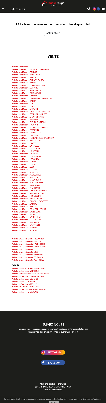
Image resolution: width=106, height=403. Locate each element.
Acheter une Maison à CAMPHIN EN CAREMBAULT (32, 99)
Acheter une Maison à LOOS (23, 167)
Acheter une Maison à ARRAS (24, 77)
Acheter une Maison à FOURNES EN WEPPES (30, 127)
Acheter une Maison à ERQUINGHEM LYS (28, 117)
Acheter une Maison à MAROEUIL (25, 172)
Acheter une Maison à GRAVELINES (26, 135)
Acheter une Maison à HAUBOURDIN (26, 141)
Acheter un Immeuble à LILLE (23, 282)
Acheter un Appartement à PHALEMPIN (27, 255)
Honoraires (61, 384)
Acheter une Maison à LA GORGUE (25, 151)
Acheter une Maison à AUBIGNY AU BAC (28, 80)
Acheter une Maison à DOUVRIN (24, 106)
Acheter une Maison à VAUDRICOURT (26, 212)
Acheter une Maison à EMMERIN (25, 109)
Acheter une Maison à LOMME (24, 164)
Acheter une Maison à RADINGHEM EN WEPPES (31, 191)
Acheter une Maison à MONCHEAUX (26, 180)
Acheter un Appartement (25, 235)
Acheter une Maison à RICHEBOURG (26, 196)
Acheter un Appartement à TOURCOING (28, 257)
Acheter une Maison (23, 63)
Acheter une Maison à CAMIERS (24, 96)
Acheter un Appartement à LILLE (25, 249)
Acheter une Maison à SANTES (24, 207)
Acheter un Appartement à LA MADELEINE (29, 247)
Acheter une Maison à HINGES (24, 143)
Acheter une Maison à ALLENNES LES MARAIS (30, 69)
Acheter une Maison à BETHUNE (25, 88)
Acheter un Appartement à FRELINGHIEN (28, 239)
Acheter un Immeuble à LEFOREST (25, 279)
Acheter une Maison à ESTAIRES (25, 120)
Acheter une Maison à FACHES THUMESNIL (29, 122)
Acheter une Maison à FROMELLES (25, 130)
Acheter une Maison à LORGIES (24, 170)
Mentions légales (47, 384)
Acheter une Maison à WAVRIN (24, 228)
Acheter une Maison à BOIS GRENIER (26, 93)
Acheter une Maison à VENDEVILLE (26, 214)
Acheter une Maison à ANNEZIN (24, 72)
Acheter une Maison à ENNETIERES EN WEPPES (31, 112)
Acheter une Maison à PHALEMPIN (26, 188)
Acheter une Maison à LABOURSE (25, 154)
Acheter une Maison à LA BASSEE (25, 146)
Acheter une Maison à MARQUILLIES (26, 175)
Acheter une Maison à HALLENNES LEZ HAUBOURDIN (33, 138)
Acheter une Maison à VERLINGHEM (26, 220)
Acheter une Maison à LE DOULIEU (25, 162)
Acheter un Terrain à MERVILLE (24, 284)
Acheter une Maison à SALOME (24, 204)
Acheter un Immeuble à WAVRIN (25, 292)
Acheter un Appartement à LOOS (25, 252)
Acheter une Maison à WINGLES (24, 230)
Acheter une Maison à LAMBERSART (26, 156)
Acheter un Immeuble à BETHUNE (25, 271)
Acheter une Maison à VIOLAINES (25, 222)
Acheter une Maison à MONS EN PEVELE (28, 183)
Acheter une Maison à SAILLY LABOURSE (28, 199)
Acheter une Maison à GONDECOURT (26, 133)
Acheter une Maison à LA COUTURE (26, 149)
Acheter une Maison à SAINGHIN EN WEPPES (30, 201)
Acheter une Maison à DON (23, 104)
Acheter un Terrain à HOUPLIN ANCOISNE (28, 276)
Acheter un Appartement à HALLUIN (26, 241)
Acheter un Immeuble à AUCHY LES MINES (29, 268)
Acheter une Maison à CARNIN (24, 101)
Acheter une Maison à (21, 67)
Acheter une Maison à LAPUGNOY (25, 159)
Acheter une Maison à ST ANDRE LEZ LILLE (29, 209)
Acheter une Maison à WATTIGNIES (26, 225)
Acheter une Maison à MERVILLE (25, 178)
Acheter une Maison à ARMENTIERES (27, 75)
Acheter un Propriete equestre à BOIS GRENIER (31, 274)
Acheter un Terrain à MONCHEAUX (25, 287)
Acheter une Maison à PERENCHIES (26, 186)
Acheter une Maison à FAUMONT (25, 125)
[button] (94, 9)
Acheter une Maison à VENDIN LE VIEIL (27, 217)
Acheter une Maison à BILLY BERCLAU (27, 91)
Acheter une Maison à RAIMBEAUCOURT (28, 193)
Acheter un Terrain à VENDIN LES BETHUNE (29, 290)
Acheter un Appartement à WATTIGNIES (28, 260)
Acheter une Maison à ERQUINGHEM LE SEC (29, 114)
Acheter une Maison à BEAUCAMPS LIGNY (29, 85)
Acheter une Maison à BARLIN (24, 83)
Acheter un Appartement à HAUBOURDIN (28, 244)
